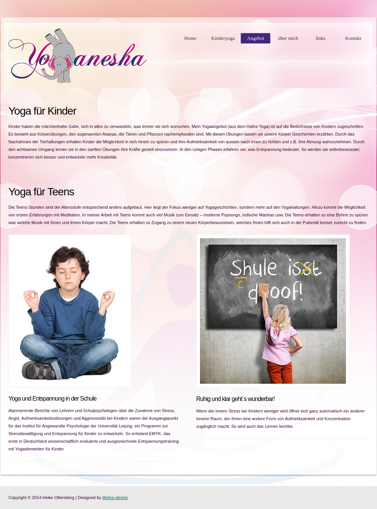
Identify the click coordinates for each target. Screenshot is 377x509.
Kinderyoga (222, 38)
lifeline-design (115, 497)
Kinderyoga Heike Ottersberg (77, 55)
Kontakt (353, 38)
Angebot (255, 38)
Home (190, 38)
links (320, 38)
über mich (288, 38)
